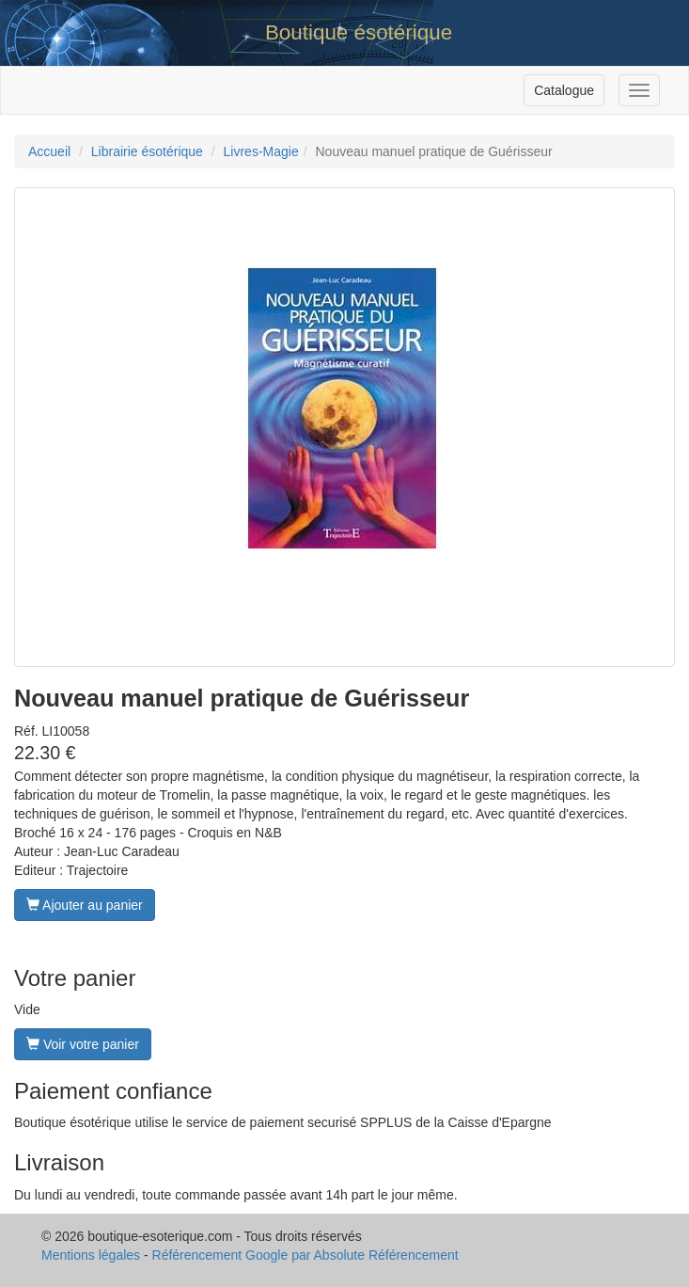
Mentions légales (90, 1255)
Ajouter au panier (84, 905)
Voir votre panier (82, 1044)
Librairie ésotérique (147, 151)
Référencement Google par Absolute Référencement (305, 1255)
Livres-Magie (261, 151)
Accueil (49, 151)
